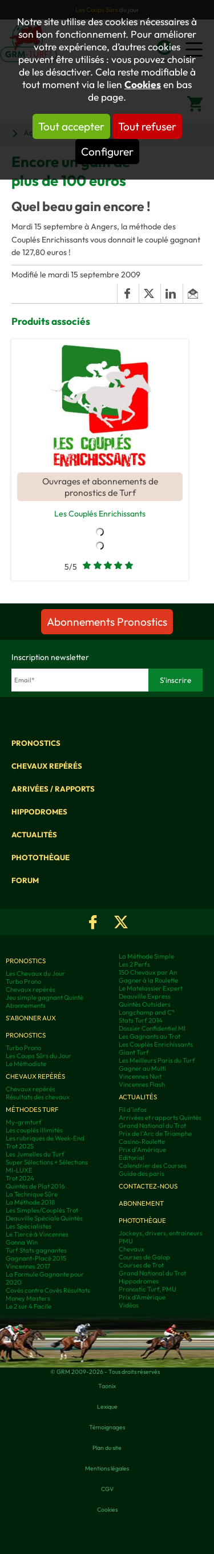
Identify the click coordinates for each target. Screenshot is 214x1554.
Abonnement (141, 1203)
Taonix (107, 1386)
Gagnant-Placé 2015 (36, 1258)
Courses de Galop (144, 1257)
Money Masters (28, 1298)
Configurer (107, 151)
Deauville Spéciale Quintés (44, 1218)
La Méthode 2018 (30, 1202)
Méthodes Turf (32, 1110)
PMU (126, 1241)
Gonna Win (22, 1242)
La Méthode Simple (146, 956)
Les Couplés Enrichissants (100, 513)
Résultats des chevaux (38, 1097)
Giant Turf (134, 1052)
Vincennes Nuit (140, 1076)
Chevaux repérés (46, 765)
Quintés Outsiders (145, 1004)
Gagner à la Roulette (148, 980)
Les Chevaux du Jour (35, 973)
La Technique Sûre (32, 1194)
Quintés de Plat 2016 (35, 1186)
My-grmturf (24, 1122)
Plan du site (107, 1448)
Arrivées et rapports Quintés (160, 1118)
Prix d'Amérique (142, 1150)
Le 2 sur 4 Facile (28, 1306)
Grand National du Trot (152, 1126)
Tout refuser (147, 126)
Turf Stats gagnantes (36, 1250)
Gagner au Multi (142, 1068)
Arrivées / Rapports (53, 788)
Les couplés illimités (34, 1130)
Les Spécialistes (28, 1226)
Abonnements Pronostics (107, 622)
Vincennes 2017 (28, 1266)
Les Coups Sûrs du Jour (38, 1056)
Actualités (34, 834)
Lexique (107, 1406)
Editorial (131, 1158)
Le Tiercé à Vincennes (37, 1234)
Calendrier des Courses (153, 1166)
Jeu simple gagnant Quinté (44, 997)
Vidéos (129, 1305)
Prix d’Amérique (142, 1297)
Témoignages (107, 1427)
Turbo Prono (23, 981)
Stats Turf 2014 (141, 1020)
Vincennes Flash (142, 1084)
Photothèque (40, 857)
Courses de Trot (141, 1265)
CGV (107, 1489)
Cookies (142, 84)
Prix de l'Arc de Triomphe (155, 1134)
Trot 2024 (20, 1178)
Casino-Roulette (142, 1142)
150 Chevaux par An (148, 972)
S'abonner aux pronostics (31, 1026)
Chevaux (131, 1249)
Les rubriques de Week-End (45, 1138)
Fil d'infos (133, 1110)
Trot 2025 (20, 1146)
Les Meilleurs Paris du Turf (157, 1060)
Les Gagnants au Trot (149, 1036)
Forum (25, 880)
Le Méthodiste (26, 1064)
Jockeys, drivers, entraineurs (161, 1233)
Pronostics (35, 743)
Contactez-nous (148, 1186)
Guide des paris (141, 1174)
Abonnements (26, 1005)
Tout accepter (71, 126)
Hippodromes (39, 811)
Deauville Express (145, 996)
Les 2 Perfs (134, 964)
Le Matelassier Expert (151, 988)
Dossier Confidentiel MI (152, 1028)
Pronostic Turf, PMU (147, 1289)
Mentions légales (107, 1468)
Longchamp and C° (147, 1012)
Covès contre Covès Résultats (48, 1290)
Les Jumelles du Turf (35, 1154)
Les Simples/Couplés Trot (42, 1210)
